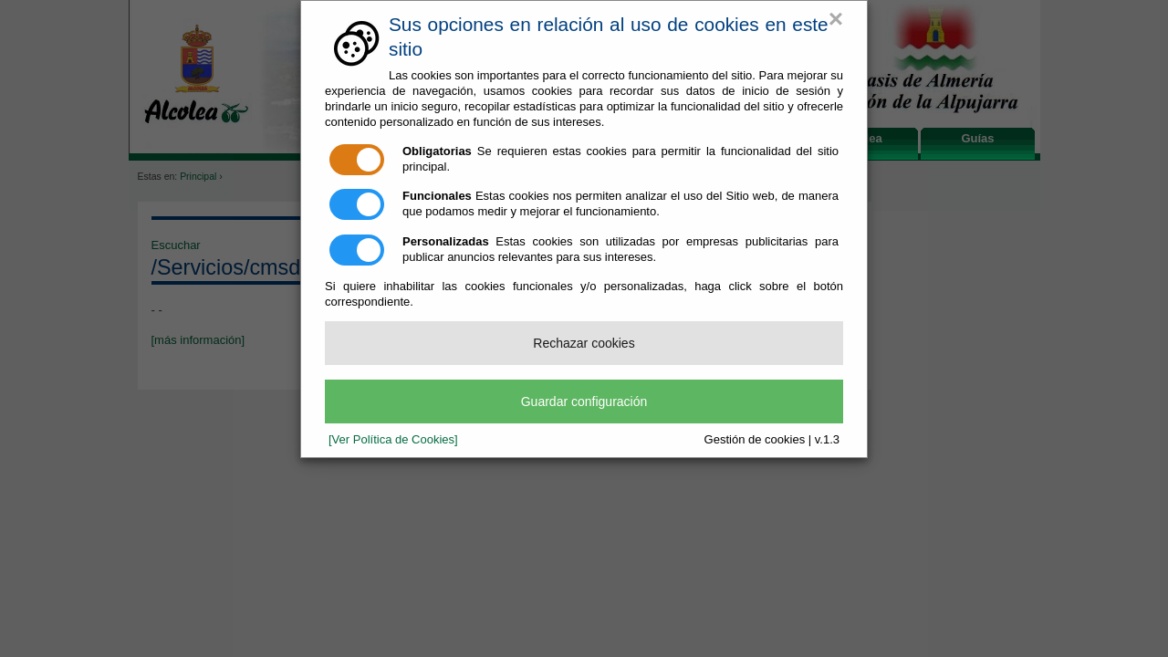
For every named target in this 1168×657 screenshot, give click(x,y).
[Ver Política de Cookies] (393, 439)
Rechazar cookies (583, 343)
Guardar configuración (584, 401)
